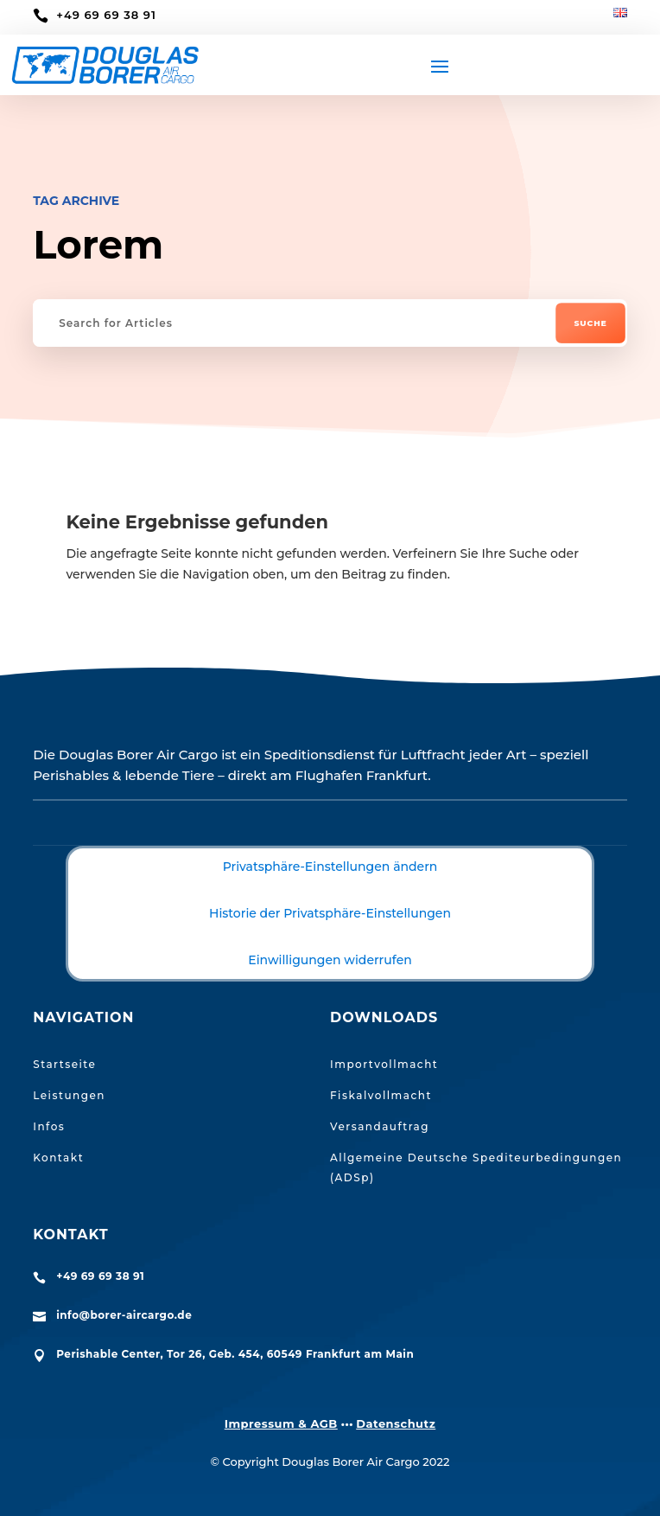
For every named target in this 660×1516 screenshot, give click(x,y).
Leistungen (69, 1095)
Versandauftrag (379, 1126)
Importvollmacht (384, 1064)
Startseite (64, 1064)
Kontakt (58, 1157)
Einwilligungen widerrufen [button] (330, 960)
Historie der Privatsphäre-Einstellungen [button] (330, 913)
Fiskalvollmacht (381, 1095)
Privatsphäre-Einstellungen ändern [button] (330, 866)
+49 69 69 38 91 (106, 15)
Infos (49, 1126)
